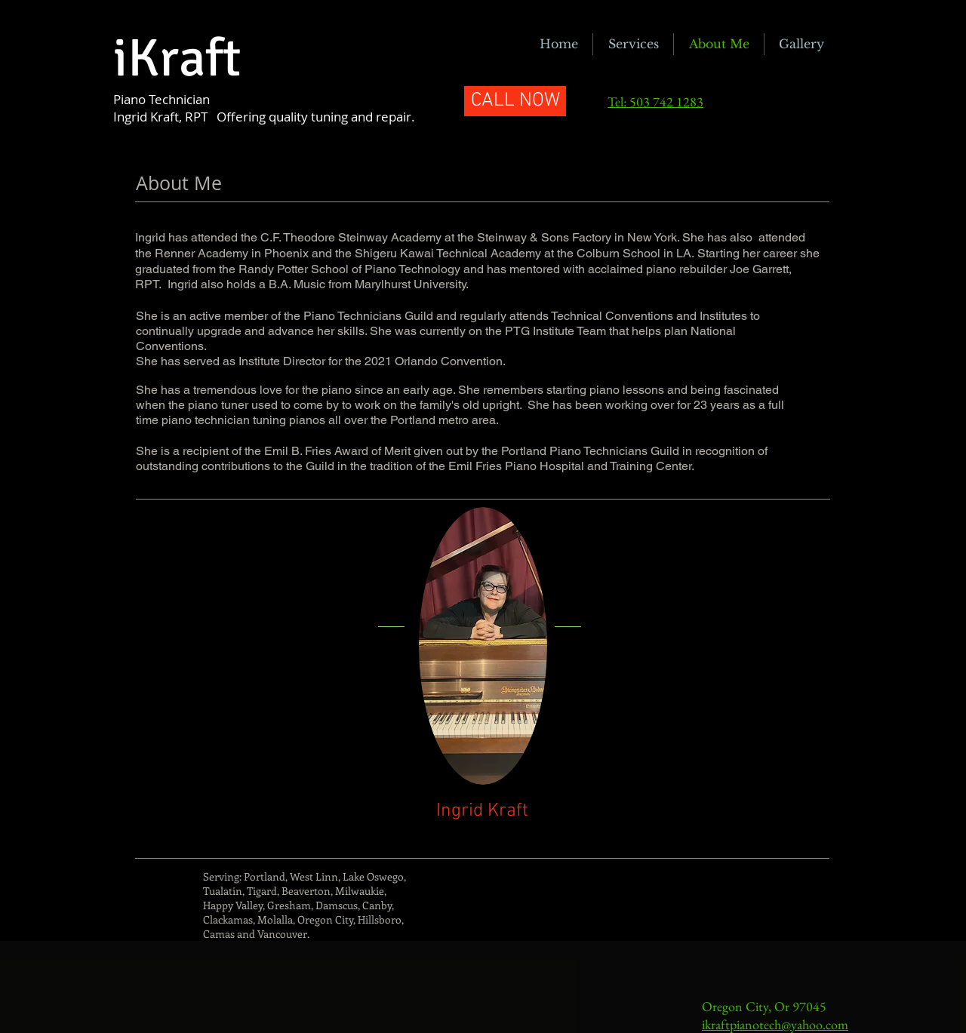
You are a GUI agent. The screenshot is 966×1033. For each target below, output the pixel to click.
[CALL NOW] (515, 101)
